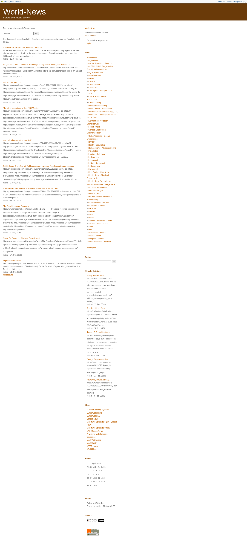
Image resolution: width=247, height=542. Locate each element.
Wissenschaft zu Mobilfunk (99, 242)
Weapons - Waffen (96, 239)
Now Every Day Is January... (99, 380)
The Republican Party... (96, 308)
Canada (91, 81)
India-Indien (93, 151)
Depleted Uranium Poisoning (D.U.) (103, 112)
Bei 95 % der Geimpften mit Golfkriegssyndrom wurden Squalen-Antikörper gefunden (38, 166)
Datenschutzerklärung (97, 106)
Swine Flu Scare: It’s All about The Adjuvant (21, 238)
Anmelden (222, 2)
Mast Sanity (92, 443)
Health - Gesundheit (96, 145)
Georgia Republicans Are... (98, 359)
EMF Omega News (95, 431)
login (89, 43)
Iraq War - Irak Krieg (96, 154)
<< (244, 2)
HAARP (91, 142)
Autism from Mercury (12, 82)
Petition (91, 211)
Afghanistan (93, 60)
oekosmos (91, 437)
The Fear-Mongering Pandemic (16, 206)
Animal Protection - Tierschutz (100, 63)
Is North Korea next (96, 163)
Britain (91, 78)
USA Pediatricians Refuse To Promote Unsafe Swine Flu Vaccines (30, 188)
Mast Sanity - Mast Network (100, 172)
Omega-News (92, 419)
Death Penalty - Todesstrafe (100, 109)
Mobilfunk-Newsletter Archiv (98, 428)
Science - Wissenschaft (98, 224)
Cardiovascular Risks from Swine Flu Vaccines (22, 47)
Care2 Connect (94, 84)
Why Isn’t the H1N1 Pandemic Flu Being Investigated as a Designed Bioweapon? (37, 65)
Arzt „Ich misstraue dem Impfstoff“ (17, 140)
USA (90, 230)
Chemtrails (92, 88)
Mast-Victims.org (94, 440)
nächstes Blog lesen (234, 2)
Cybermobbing (94, 102)
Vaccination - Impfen (97, 233)
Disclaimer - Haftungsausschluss (102, 115)
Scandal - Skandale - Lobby (100, 221)
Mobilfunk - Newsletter (97, 187)
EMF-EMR (92, 118)
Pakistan (92, 208)
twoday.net (8, 2)
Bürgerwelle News (94, 413)
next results (8, 275)
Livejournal (93, 169)
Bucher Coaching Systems (98, 410)
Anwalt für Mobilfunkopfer (97, 434)
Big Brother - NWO (96, 72)
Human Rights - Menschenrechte (102, 148)
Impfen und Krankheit (12, 261)
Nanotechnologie (95, 190)
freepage (18, 2)
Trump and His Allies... (96, 276)
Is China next (93, 157)
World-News (24, 11)
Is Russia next (94, 166)
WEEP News (92, 446)
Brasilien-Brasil (94, 75)
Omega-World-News (96, 205)
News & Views (94, 193)
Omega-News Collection (98, 202)
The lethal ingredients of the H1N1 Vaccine (21, 108)
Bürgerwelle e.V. (94, 416)
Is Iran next (93, 160)
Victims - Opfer (94, 236)
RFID (90, 214)
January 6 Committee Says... (99, 332)
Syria (90, 227)
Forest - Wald (94, 127)
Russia (91, 218)
